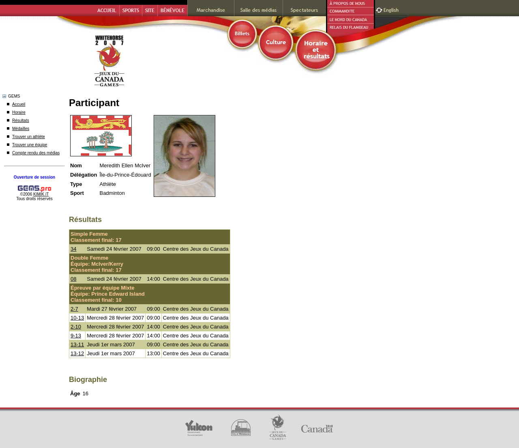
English (392, 9)
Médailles (20, 128)
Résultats (20, 120)
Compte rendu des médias (36, 153)
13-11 (77, 344)
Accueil (18, 104)
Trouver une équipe (29, 145)
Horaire (19, 112)
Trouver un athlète (28, 136)
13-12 (77, 353)
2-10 (76, 327)
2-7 (74, 309)
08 (73, 279)
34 (73, 249)
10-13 (77, 318)
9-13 (76, 336)
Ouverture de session (34, 177)
